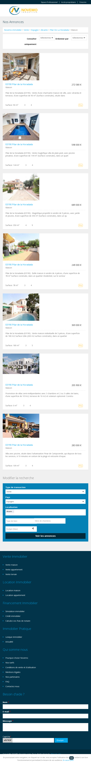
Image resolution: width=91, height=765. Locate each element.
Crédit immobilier (12, 616)
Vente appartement (14, 569)
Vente (26, 30)
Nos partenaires (12, 677)
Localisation (11, 507)
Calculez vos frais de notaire (17, 621)
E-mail (7, 711)
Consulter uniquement (30, 41)
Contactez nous (12, 686)
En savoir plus (68, 760)
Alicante (44, 30)
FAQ (7, 681)
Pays (7, 497)
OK (71, 758)
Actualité (9, 641)
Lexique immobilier (13, 637)
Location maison (12, 590)
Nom (6, 702)
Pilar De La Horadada (59, 30)
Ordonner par (61, 38)
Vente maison (11, 565)
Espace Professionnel (49, 2)
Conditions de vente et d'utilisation (20, 667)
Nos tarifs (9, 662)
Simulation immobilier (15, 611)
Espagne (35, 30)
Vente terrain (11, 574)
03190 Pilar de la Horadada (19, 84)
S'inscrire (82, 2)
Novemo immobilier (13, 30)
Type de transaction (15, 487)
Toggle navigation (5, 10)
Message (8, 721)
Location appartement (15, 595)
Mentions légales (12, 672)
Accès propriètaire (68, 2)
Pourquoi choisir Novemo (16, 658)
